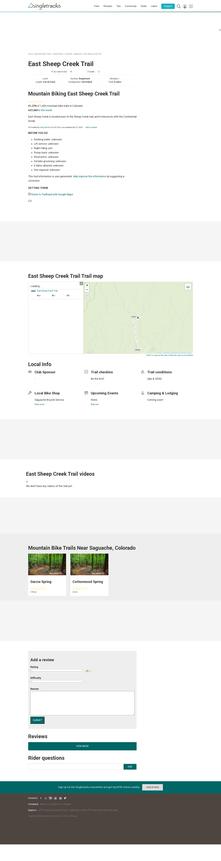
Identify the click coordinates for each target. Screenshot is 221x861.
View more (39, 404)
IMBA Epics (75, 810)
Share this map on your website (181, 355)
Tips (118, 6)
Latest (154, 6)
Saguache (78, 54)
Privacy (74, 816)
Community (131, 6)
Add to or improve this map (156, 355)
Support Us (56, 804)
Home (30, 54)
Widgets (67, 804)
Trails (96, 6)
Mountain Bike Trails (43, 54)
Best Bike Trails (60, 810)
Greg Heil (44, 127)
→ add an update (90, 127)
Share (92, 72)
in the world (45, 110)
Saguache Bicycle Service (49, 399)
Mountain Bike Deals (108, 810)
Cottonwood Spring (88, 582)
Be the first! (97, 378)
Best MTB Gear (89, 810)
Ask (130, 766)
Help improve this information (89, 176)
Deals (144, 6)
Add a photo (78, 72)
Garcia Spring (40, 582)
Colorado (68, 54)
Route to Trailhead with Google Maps (52, 194)
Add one (95, 404)
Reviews (107, 6)
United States (57, 54)
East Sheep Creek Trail (92, 54)
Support (168, 6)
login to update (154, 383)
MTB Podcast (44, 810)
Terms (67, 816)
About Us (44, 804)
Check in (104, 72)
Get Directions (60, 72)
